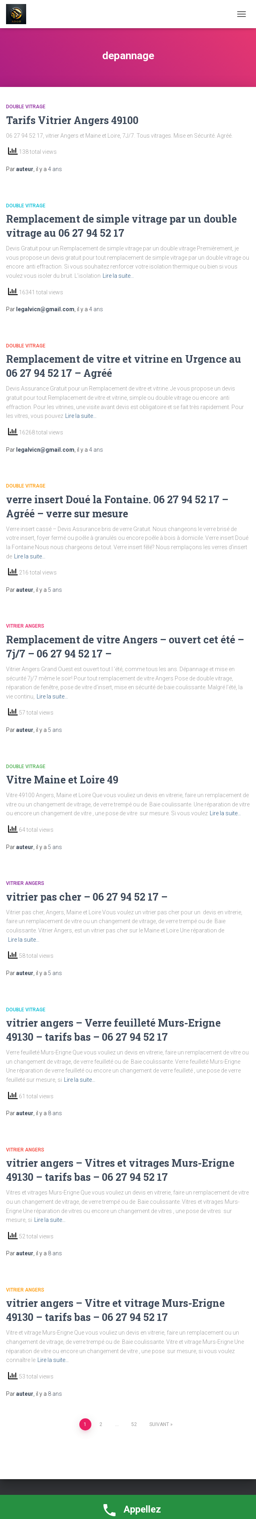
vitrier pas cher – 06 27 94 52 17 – (86, 896)
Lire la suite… (118, 276)
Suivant (159, 1424)
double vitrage (25, 107)
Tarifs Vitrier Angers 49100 (72, 120)
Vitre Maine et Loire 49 (62, 779)
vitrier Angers (25, 626)
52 (134, 1424)
